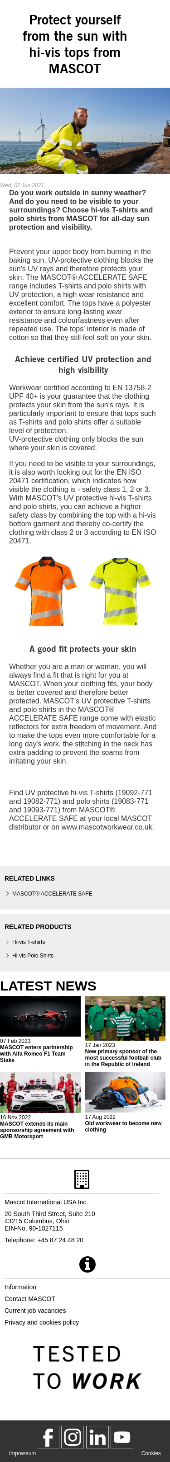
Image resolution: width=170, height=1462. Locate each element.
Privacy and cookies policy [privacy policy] (42, 1322)
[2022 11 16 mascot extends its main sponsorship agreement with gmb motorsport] (40, 1106)
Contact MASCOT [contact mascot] (30, 1298)
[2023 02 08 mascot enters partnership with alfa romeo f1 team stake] (40, 1030)
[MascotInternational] (122, 1437)
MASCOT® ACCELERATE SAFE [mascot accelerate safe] (52, 894)
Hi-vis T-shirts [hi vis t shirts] (28, 942)
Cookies (151, 1453)
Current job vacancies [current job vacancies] (35, 1310)
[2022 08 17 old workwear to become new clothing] (125, 1102)
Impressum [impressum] (22, 1453)
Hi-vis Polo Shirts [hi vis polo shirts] (32, 956)
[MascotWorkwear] (48, 1437)
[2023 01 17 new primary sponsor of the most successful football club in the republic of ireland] (125, 1031)
